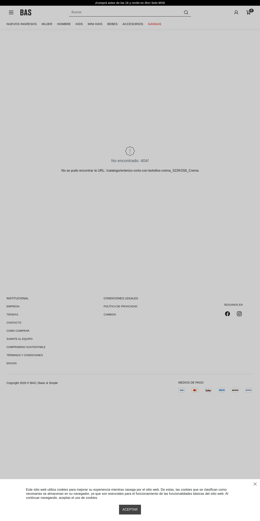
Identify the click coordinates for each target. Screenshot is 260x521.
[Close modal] (255, 484)
